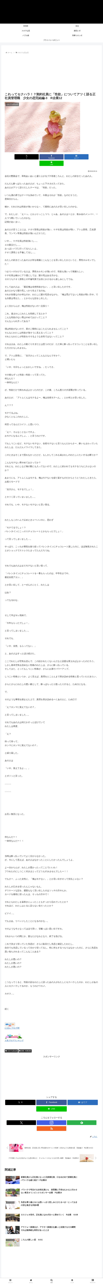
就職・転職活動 (25, 1044)
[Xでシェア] (27, 156)
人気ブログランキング (14, 1034)
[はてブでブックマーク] (59, 156)
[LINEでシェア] (75, 156)
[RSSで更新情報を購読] (59, 1116)
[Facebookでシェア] (43, 156)
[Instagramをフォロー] (48, 1116)
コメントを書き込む (51, 1259)
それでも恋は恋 (11, 1044)
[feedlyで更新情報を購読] (54, 1116)
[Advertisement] (51, 71)
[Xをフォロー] (43, 1116)
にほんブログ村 (12, 1021)
